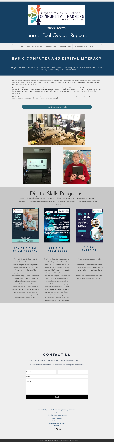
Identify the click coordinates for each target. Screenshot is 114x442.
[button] (35, 46)
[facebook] (54, 429)
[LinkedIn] (60, 429)
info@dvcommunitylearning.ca (57, 415)
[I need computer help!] (57, 107)
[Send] (57, 397)
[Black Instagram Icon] (57, 429)
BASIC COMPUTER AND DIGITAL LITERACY (57, 58)
